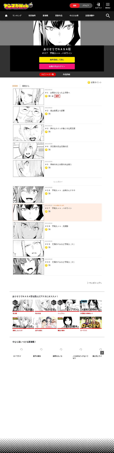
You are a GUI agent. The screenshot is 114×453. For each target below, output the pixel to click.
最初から (25, 86)
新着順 (15, 86)
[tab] (47, 74)
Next (102, 353)
